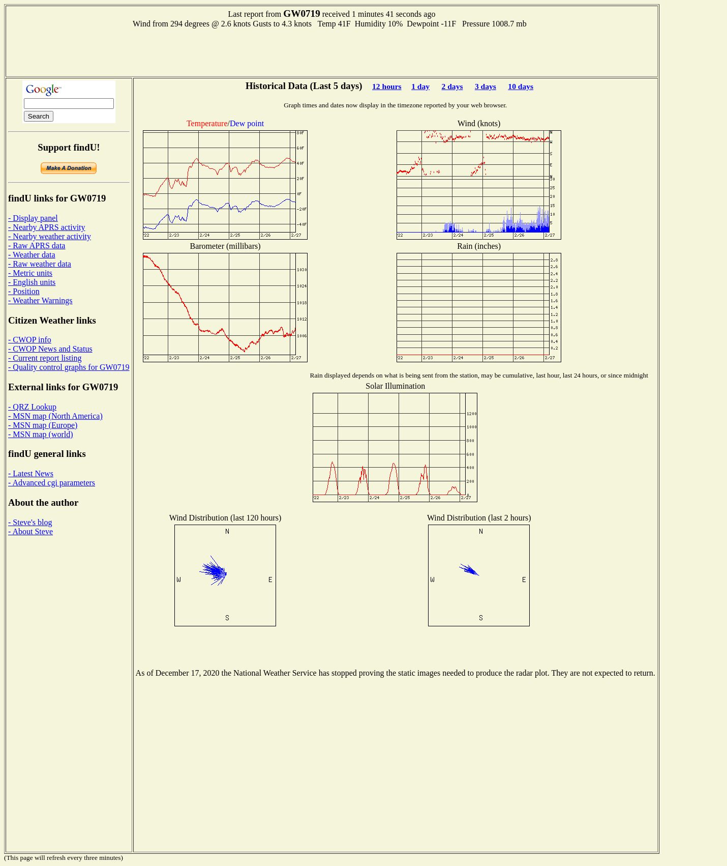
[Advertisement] (331, 51)
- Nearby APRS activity (46, 227)
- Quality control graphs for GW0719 (69, 367)
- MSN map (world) (40, 434)
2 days (452, 86)
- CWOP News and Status (50, 348)
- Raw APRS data (36, 245)
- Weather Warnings (40, 300)
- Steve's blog (30, 522)
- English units (31, 282)
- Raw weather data (39, 263)
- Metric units (30, 273)
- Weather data (31, 254)
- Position (24, 291)
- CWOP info (29, 339)
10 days (520, 86)
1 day (420, 86)
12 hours (387, 86)
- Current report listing (44, 358)
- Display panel (33, 218)
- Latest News (30, 473)
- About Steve (30, 531)
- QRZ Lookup (32, 406)
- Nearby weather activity (49, 236)
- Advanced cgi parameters (51, 482)
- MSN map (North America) (55, 416)
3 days (485, 86)
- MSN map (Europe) (42, 425)
